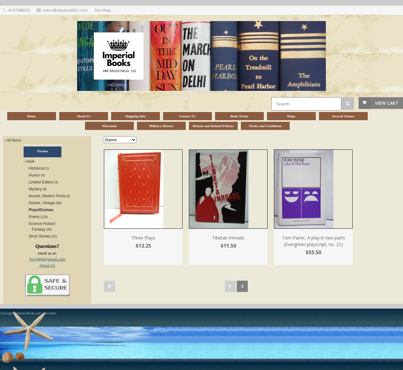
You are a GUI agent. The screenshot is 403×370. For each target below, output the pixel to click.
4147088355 (19, 10)
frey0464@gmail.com (47, 259)
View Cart (387, 103)
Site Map (102, 10)
